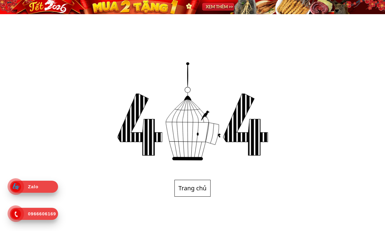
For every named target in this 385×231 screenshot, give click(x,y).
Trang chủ (192, 188)
